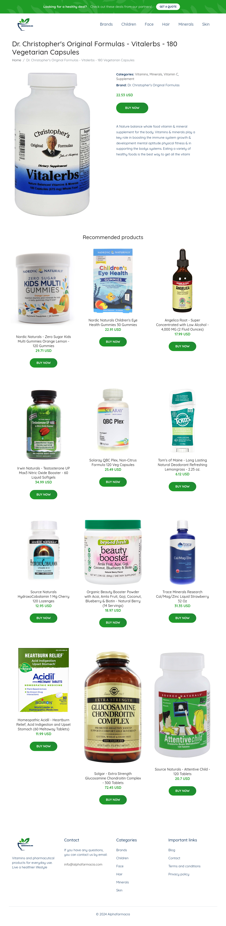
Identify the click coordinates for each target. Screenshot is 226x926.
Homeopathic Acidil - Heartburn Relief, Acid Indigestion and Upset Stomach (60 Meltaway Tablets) (43, 729)
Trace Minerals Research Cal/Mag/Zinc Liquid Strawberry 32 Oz (182, 601)
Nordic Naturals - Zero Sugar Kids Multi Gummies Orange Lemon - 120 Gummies (43, 345)
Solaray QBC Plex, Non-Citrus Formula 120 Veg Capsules (113, 466)
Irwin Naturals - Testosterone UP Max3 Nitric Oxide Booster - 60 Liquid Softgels (43, 477)
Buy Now (132, 112)
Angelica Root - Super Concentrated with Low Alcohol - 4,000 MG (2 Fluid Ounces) (182, 329)
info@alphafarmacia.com (83, 869)
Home (16, 64)
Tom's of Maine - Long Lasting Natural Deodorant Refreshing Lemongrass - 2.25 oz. (182, 469)
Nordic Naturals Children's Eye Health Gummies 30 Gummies (113, 326)
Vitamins (141, 79)
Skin (206, 26)
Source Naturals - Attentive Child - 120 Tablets (182, 775)
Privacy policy (178, 878)
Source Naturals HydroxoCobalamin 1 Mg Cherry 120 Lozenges (43, 601)
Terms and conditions (184, 870)
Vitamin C (171, 79)
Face (149, 26)
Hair (166, 26)
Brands (106, 26)
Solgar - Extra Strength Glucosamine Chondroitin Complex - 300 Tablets (113, 782)
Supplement (125, 83)
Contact (174, 862)
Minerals (186, 26)
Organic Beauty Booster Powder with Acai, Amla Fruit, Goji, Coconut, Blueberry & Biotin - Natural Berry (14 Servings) (113, 603)
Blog (171, 854)
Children (128, 26)
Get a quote (168, 6)
